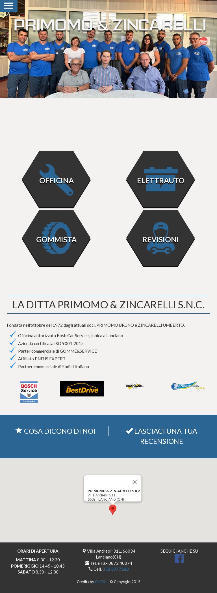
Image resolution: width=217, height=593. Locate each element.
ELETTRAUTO (161, 180)
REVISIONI (160, 239)
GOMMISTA (56, 239)
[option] (108, 49)
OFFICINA (56, 180)
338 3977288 (116, 569)
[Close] (135, 482)
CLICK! (101, 581)
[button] (112, 510)
